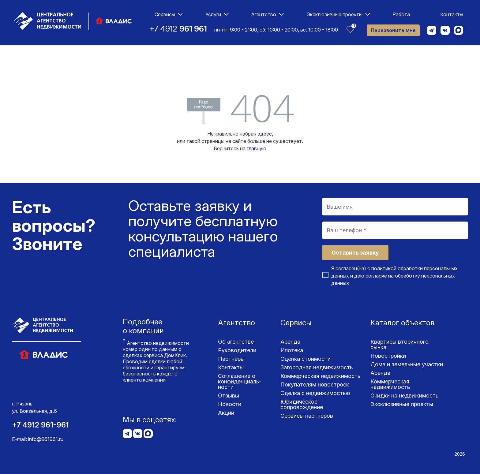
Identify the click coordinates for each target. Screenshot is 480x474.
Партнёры (231, 359)
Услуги (213, 14)
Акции (226, 412)
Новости (229, 404)
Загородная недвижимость (316, 367)
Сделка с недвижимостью (315, 393)
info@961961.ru (45, 439)
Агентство (263, 14)
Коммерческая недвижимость (320, 376)
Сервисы (165, 14)
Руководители (237, 350)
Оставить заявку (355, 252)
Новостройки (388, 356)
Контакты (451, 14)
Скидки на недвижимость (404, 395)
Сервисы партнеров (306, 415)
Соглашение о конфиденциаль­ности (239, 381)
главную (256, 148)
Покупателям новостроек (314, 384)
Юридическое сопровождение (301, 404)
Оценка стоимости (305, 359)
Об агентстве (236, 341)
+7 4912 (178, 28)
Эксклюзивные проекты (334, 14)
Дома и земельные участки (406, 364)
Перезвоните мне (393, 30)
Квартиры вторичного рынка (399, 344)
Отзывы (228, 395)
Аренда (290, 341)
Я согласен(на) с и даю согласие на (394, 275)
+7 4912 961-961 (40, 424)
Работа (401, 14)
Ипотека (291, 350)
